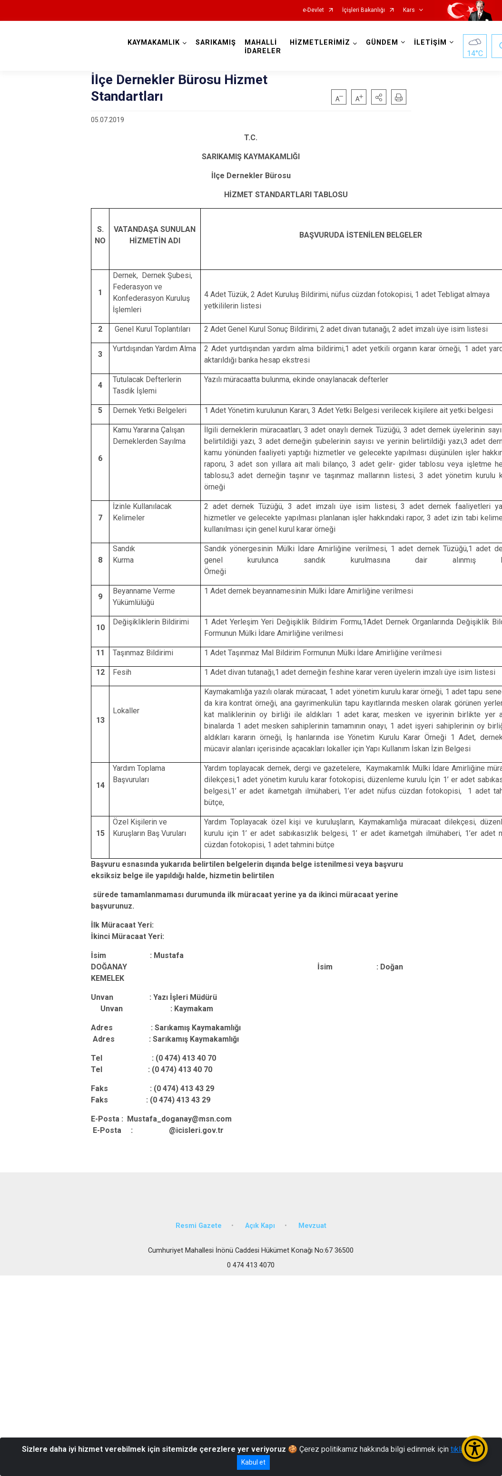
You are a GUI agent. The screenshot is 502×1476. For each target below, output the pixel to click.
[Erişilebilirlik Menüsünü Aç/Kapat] (475, 1449)
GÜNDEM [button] (382, 42)
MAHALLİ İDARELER (263, 46)
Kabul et (253, 1462)
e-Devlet (313, 10)
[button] (378, 97)
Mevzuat (312, 1226)
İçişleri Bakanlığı (363, 10)
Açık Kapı (260, 1226)
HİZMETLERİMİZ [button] (320, 42)
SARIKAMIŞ (216, 42)
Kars (409, 10)
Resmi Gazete (199, 1226)
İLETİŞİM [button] (430, 42)
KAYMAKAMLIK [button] (154, 42)
